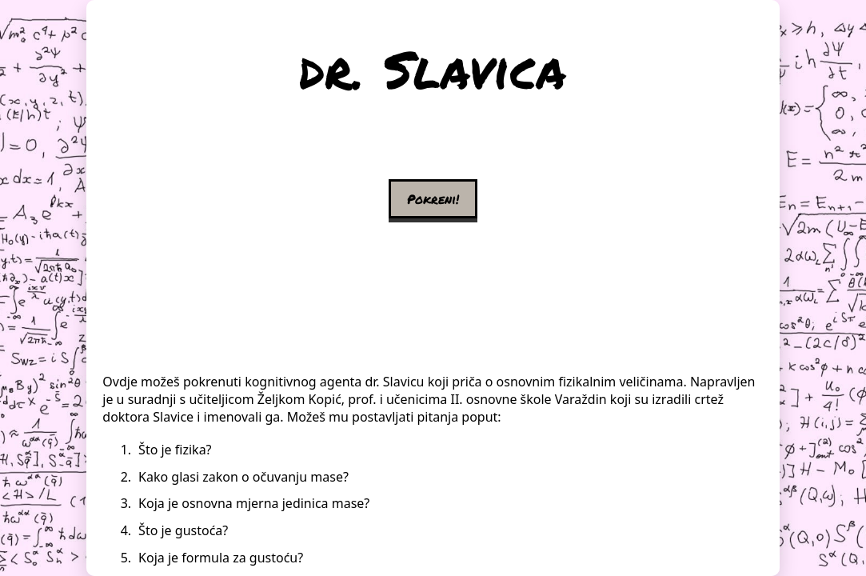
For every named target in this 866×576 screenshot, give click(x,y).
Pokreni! (433, 199)
